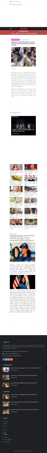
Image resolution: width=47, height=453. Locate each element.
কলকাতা (5, 423)
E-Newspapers (13, 4)
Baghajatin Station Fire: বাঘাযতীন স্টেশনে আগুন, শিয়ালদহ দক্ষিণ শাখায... (16, 216)
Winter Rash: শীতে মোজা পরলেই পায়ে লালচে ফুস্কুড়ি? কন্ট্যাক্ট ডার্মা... (30, 216)
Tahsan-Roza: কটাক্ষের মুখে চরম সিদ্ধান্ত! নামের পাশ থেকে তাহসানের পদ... (25, 402)
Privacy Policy (7, 441)
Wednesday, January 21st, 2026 (15, 2)
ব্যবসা (5, 432)
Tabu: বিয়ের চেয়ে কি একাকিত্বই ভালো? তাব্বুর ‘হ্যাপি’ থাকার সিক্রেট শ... (24, 383)
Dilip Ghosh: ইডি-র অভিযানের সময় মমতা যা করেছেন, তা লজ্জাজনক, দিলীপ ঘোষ (16, 194)
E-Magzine (19, 4)
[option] (23, 125)
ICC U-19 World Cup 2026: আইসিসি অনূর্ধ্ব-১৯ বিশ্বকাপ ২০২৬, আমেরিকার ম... (16, 205)
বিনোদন (5, 430)
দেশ (4, 428)
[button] (12, 16)
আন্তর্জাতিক (6, 421)
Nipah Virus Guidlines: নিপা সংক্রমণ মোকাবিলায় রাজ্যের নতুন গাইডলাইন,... (30, 227)
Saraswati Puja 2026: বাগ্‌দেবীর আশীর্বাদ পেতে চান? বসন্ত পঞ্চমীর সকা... (25, 409)
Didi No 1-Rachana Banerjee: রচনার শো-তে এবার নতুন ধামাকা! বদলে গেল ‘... (26, 368)
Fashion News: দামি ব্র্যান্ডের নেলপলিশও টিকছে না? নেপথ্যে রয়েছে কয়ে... (30, 205)
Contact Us (6, 437)
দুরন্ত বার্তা (23, 29)
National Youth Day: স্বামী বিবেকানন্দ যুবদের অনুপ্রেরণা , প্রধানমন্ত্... (30, 183)
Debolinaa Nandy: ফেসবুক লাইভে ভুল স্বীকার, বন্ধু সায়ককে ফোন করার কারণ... (16, 172)
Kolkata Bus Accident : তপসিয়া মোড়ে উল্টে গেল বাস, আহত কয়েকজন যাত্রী (30, 194)
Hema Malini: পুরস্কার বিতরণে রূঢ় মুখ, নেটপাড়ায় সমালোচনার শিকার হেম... (16, 227)
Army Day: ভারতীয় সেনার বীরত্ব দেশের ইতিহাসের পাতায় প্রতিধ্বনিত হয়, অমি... (30, 172)
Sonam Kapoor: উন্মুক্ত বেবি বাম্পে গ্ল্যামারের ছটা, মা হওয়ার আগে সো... (24, 375)
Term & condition (7, 439)
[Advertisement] (28, 16)
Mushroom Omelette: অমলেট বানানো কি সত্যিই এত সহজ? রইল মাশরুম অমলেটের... (16, 183)
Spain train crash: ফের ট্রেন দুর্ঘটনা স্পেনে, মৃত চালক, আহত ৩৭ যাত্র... (23, 130)
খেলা (5, 425)
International (15, 116)
